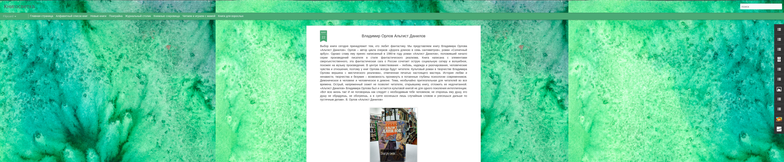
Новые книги (98, 16)
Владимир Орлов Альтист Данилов (393, 36)
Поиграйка (115, 16)
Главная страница (41, 16)
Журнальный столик (138, 16)
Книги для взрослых (231, 16)
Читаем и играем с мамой (198, 16)
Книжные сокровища (166, 16)
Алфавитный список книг (72, 16)
